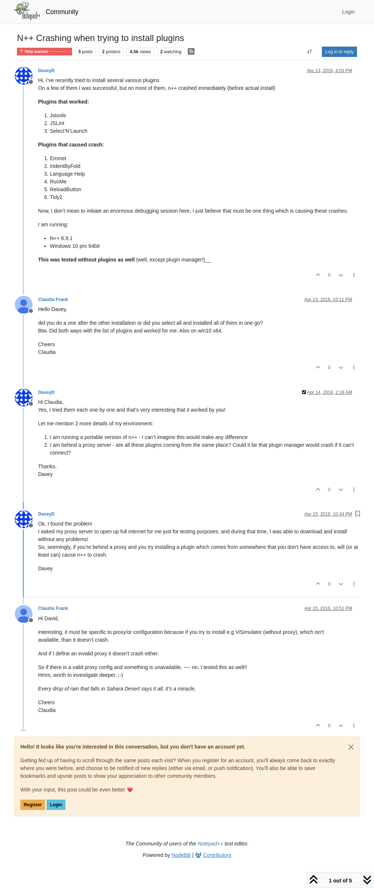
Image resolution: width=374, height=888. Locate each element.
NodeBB (181, 855)
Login (56, 804)
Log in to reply (339, 51)
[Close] (351, 747)
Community (62, 12)
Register (33, 804)
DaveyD (46, 70)
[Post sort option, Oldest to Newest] (310, 52)
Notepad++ (210, 844)
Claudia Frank (53, 299)
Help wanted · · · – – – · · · (44, 51)
